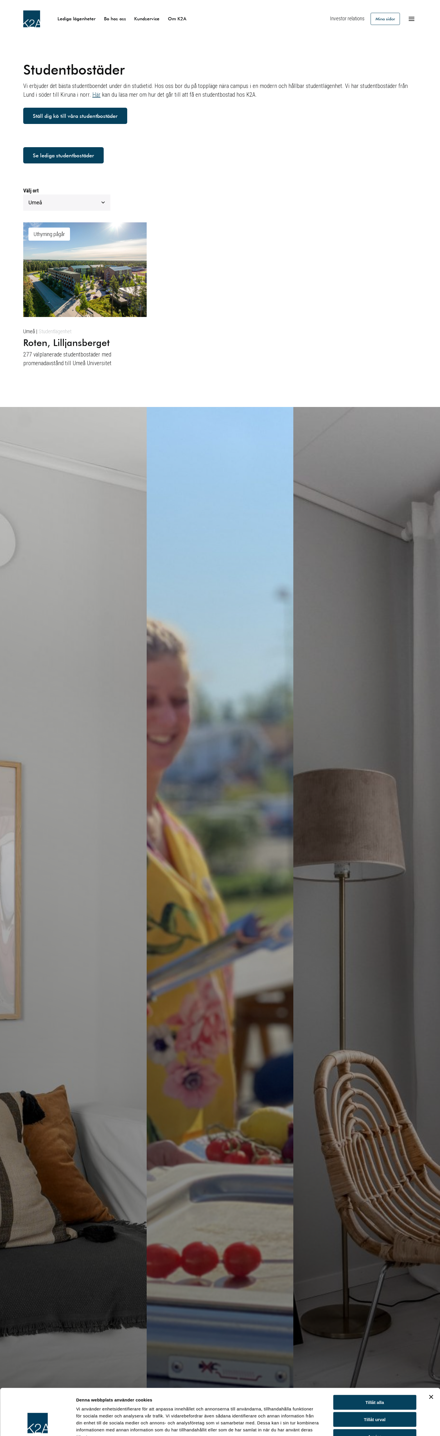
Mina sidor (385, 18)
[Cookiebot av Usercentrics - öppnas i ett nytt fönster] (37, 1424)
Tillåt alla (374, 1362)
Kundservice (146, 18)
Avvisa (375, 1396)
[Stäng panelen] (431, 1357)
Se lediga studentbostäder (63, 155)
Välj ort (31, 191)
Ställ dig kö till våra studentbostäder (75, 115)
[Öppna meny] (411, 18)
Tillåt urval (375, 1379)
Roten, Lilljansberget (66, 342)
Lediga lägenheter (77, 18)
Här (96, 94)
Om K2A (177, 18)
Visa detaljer (89, 1424)
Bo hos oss (115, 18)
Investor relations (347, 18)
